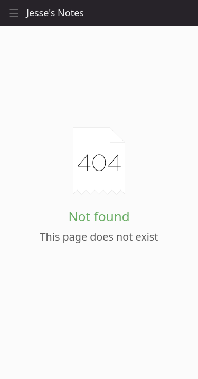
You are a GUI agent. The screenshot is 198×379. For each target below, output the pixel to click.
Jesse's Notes (55, 13)
